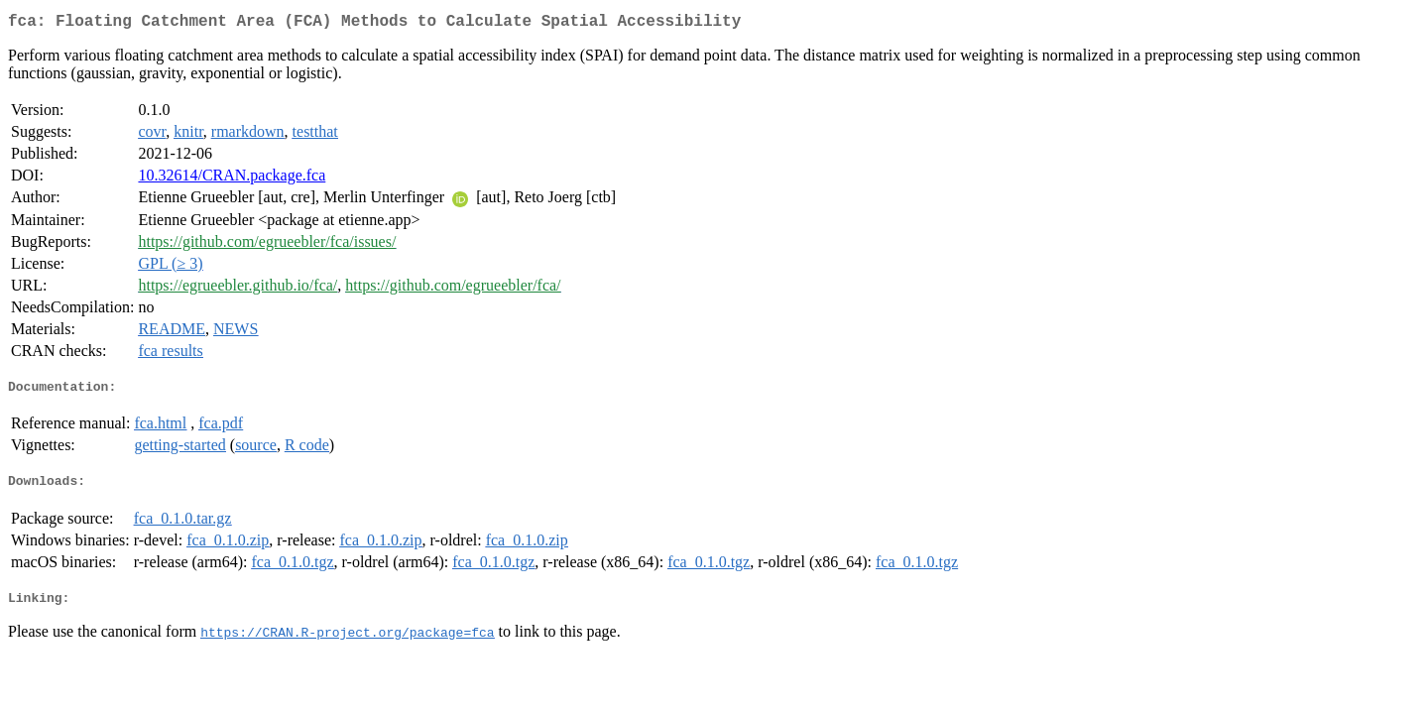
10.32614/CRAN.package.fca (231, 179)
